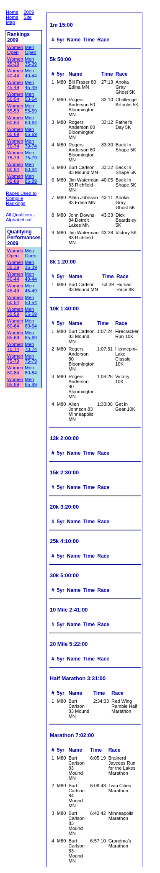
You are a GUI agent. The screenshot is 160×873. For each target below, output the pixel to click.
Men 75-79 (31, 155)
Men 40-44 (31, 73)
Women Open (15, 50)
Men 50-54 (31, 97)
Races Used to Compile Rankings (21, 198)
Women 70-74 (15, 143)
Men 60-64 (31, 120)
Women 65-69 (15, 132)
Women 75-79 (15, 155)
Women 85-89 (15, 179)
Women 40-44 (15, 73)
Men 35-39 (31, 61)
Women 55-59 (15, 108)
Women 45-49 (15, 85)
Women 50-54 (15, 97)
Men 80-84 (31, 167)
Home (12, 12)
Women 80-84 (15, 167)
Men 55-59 (31, 108)
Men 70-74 (31, 143)
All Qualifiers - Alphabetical (20, 217)
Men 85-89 (31, 179)
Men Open (30, 50)
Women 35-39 (15, 61)
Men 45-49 (31, 85)
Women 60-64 (15, 120)
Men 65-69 (31, 132)
